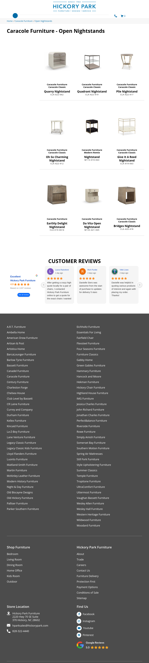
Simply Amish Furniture (91, 437)
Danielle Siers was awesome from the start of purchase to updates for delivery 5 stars (90, 287)
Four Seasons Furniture (91, 349)
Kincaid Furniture (17, 426)
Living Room (14, 559)
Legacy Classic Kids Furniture (24, 448)
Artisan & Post (15, 343)
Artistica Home (16, 349)
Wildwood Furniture (89, 520)
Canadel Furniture (18, 371)
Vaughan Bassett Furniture (93, 498)
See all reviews (24, 295)
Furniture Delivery (88, 576)
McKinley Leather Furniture (23, 476)
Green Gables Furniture (91, 365)
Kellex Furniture (16, 420)
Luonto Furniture (17, 459)
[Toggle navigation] (15, 15)
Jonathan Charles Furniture (93, 415)
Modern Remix (92, 152)
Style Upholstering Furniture (94, 464)
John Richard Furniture (90, 409)
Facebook (88, 614)
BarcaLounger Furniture (21, 354)
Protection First (86, 581)
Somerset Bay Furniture (91, 442)
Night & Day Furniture (20, 487)
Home (10, 21)
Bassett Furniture (17, 365)
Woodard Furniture (88, 525)
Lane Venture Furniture (21, 437)
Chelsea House (16, 393)
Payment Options (87, 587)
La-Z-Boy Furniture (18, 431)
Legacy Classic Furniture (21, 442)
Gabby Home (85, 360)
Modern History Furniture (22, 481)
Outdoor (12, 581)
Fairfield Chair (85, 338)
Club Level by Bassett (20, 398)
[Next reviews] (139, 284)
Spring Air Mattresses (90, 453)
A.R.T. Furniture (16, 327)
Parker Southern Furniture (23, 509)
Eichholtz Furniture (88, 327)
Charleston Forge (17, 387)
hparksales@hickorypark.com (30, 625)
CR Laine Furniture (18, 404)
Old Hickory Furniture (20, 498)
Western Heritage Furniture (93, 514)
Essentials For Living (89, 332)
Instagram (89, 621)
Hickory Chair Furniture (91, 387)
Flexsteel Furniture (88, 343)
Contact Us (83, 570)
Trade (80, 559)
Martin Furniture (17, 470)
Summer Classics (87, 470)
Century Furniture (18, 382)
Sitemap (82, 598)
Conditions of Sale (88, 592)
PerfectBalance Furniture (92, 420)
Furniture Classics (87, 354)
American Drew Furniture (22, 338)
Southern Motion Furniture (93, 448)
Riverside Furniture (88, 426)
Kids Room (13, 576)
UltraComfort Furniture (91, 487)
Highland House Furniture (92, 393)
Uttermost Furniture (89, 492)
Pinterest (88, 635)
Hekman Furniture (88, 382)
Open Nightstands (43, 21)
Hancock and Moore (89, 376)
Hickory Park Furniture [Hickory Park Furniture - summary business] (23, 280)
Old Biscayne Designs (20, 492)
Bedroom (12, 554)
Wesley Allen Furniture (90, 503)
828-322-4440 (20, 631)
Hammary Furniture (89, 371)
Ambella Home (16, 332)
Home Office (14, 570)
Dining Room (15, 565)
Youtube (88, 628)
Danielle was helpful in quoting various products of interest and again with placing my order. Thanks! (123, 289)
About (80, 554)
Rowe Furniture (86, 431)
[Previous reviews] (43, 284)
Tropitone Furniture (89, 481)
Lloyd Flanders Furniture (22, 453)
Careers (81, 565)
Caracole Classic (57, 87)
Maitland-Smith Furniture (22, 464)
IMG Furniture (85, 398)
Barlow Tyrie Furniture (20, 360)
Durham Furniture (18, 415)
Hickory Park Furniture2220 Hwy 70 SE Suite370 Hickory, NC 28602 (26, 617)
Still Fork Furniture (88, 459)
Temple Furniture (87, 476)
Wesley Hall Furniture (90, 509)
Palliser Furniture (17, 503)
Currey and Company (20, 409)
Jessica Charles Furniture (92, 404)
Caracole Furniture (24, 21)
